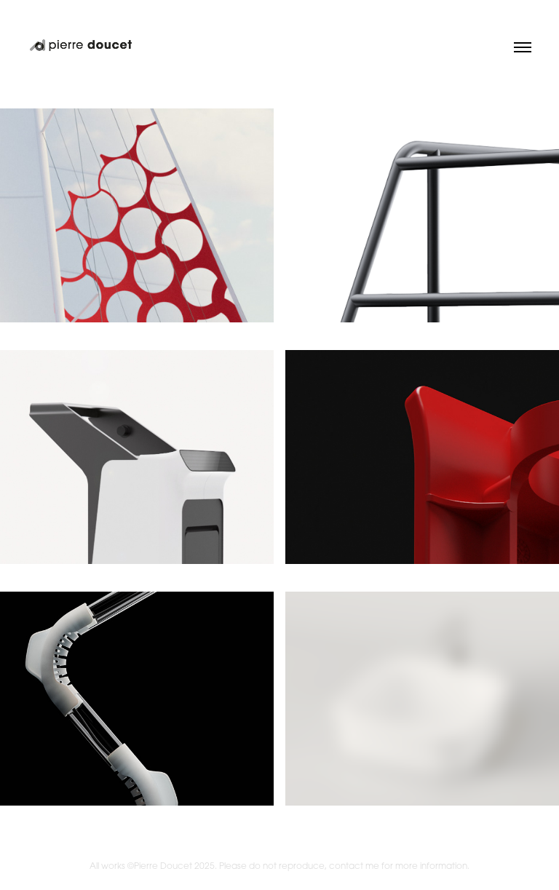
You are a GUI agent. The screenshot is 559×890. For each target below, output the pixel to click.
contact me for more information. (399, 865)
